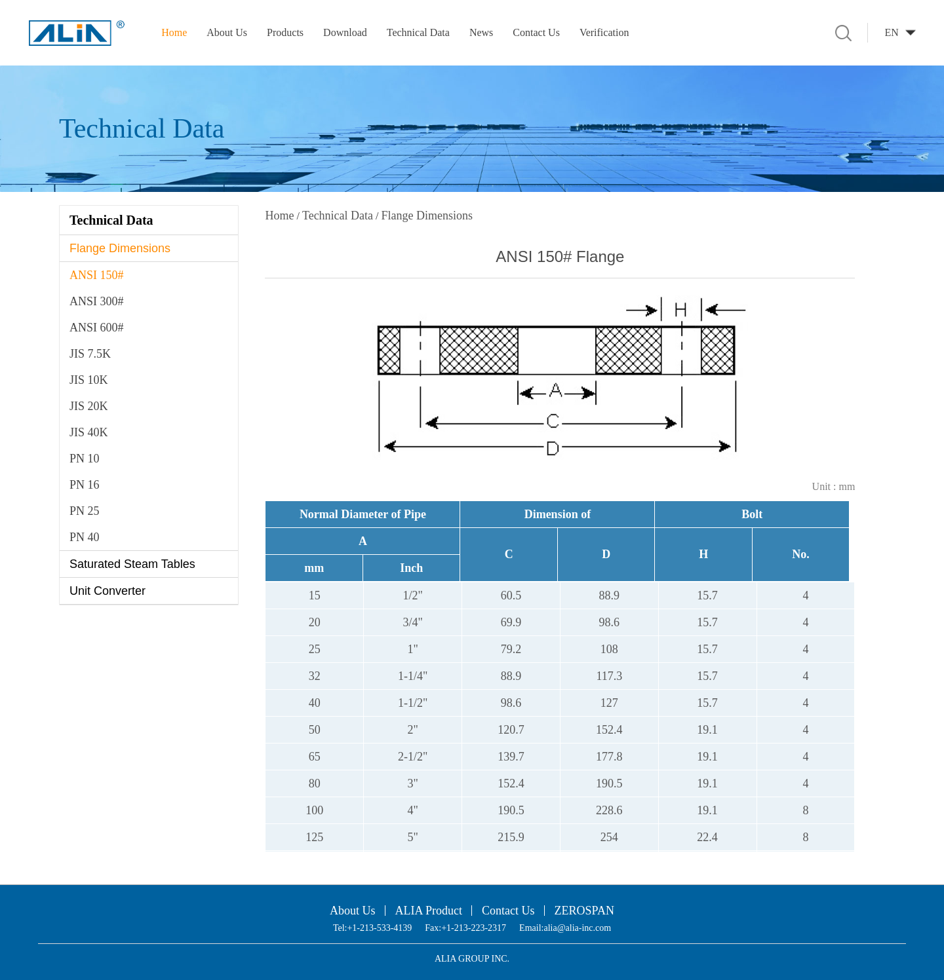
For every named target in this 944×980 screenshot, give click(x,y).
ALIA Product (429, 910)
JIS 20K (88, 406)
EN (891, 32)
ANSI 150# (96, 275)
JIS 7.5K (90, 353)
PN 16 (84, 484)
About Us (226, 32)
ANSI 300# (96, 301)
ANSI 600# (96, 327)
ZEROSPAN (584, 910)
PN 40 (84, 537)
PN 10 (84, 458)
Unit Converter (107, 590)
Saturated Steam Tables (132, 564)
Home (174, 32)
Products (285, 32)
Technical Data (418, 32)
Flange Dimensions (119, 248)
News (481, 32)
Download (345, 32)
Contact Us (536, 32)
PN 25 (84, 511)
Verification (604, 32)
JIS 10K (88, 379)
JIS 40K (88, 432)
